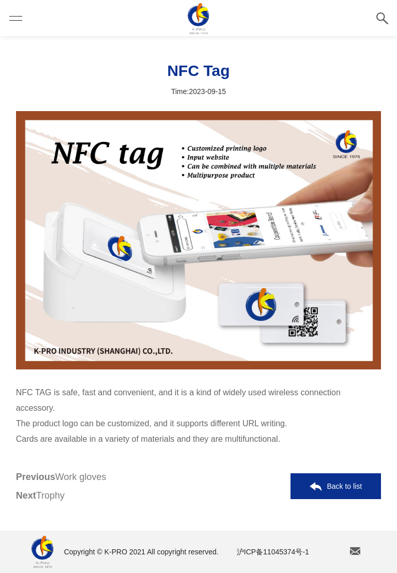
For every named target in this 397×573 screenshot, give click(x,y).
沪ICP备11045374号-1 (273, 552)
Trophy (40, 495)
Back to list (336, 486)
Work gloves (61, 477)
